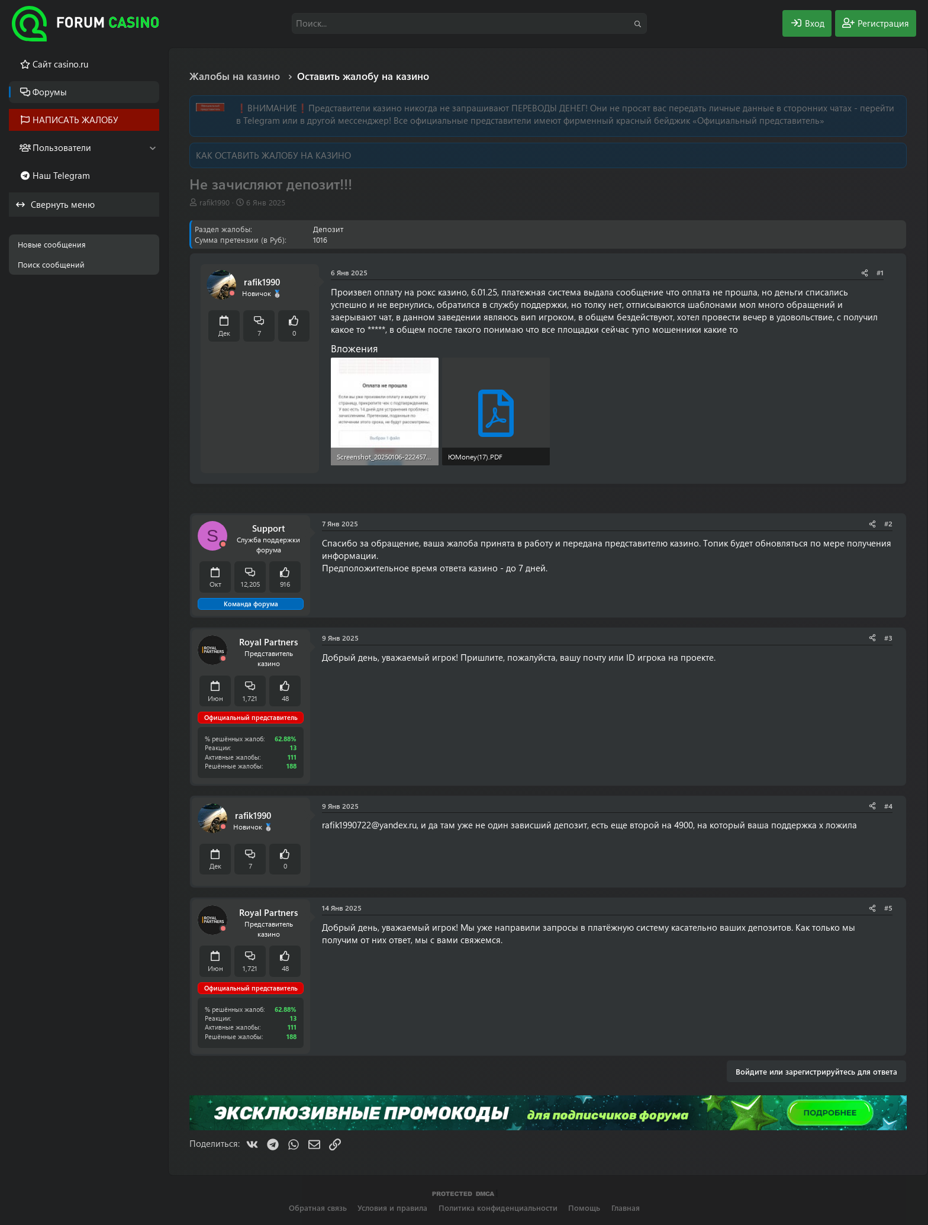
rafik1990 (214, 202)
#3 (888, 637)
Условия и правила (392, 1208)
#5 (888, 907)
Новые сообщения (52, 244)
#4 (888, 806)
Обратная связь (318, 1208)
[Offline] (232, 293)
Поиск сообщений (51, 264)
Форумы (50, 92)
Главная (625, 1208)
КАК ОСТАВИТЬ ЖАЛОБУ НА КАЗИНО (273, 155)
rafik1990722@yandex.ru (369, 825)
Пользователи (62, 147)
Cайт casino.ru (60, 64)
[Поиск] (469, 23)
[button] (152, 148)
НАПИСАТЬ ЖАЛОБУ (75, 120)
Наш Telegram (61, 175)
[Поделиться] (864, 272)
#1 (880, 272)
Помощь (584, 1208)
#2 (888, 523)
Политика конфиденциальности (498, 1208)
